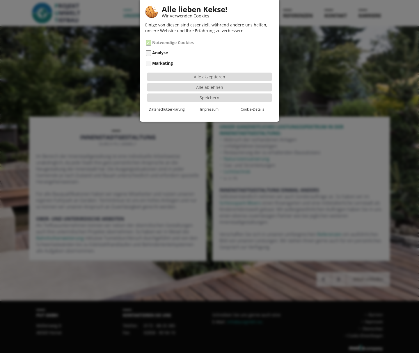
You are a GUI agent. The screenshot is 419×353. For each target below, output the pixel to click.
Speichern (209, 96)
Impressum (209, 108)
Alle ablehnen (209, 86)
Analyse (160, 52)
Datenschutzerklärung (167, 108)
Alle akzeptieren (209, 75)
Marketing (162, 62)
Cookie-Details (252, 108)
